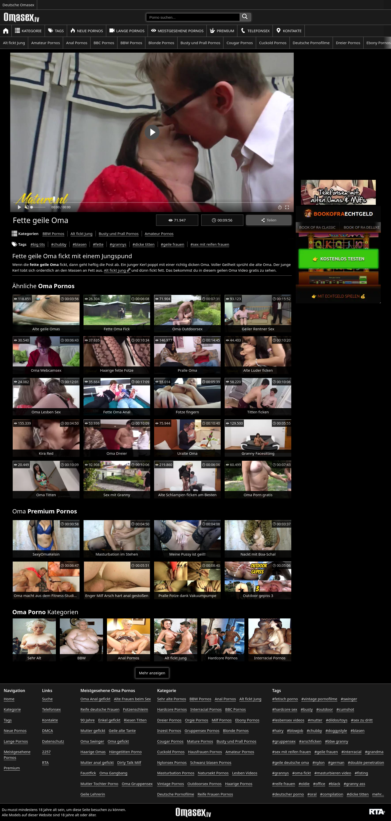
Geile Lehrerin (93, 794)
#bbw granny (336, 741)
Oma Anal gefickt (95, 698)
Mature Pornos (200, 741)
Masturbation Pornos (175, 772)
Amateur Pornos (45, 42)
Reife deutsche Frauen (100, 709)
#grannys (118, 244)
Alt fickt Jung (14, 42)
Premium (222, 30)
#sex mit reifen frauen (210, 244)
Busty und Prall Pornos (200, 42)
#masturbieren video (332, 772)
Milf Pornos (222, 719)
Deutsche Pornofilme (311, 42)
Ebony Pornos (247, 719)
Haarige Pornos (238, 783)
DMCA (47, 730)
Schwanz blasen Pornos (210, 762)
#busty (307, 709)
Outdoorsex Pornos (205, 783)
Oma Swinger (92, 741)
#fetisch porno (285, 698)
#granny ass (354, 783)
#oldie (303, 783)
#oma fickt (301, 772)
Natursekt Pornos (213, 772)
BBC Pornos (104, 42)
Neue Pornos (86, 30)
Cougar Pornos (239, 42)
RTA (45, 762)
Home (9, 698)
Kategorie (28, 30)
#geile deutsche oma (290, 762)
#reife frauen (283, 783)
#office (319, 783)
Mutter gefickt (93, 730)
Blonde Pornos (161, 42)
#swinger (349, 698)
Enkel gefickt (109, 719)
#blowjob (295, 730)
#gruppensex (284, 741)
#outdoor (324, 709)
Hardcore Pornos (172, 709)
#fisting (361, 772)
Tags (56, 30)
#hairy (278, 730)
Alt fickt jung (115, 270)
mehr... (378, 794)
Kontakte (288, 30)
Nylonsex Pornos (172, 762)
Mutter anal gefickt (97, 762)
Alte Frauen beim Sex (132, 698)
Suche (47, 698)
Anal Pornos (76, 42)
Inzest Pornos (169, 730)
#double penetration (366, 762)
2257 (46, 751)
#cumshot (345, 709)
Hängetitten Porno (125, 751)
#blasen (80, 244)
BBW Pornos (131, 42)
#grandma (374, 751)
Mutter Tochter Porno (99, 783)
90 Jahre (88, 719)
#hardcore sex (284, 709)
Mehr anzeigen (152, 672)
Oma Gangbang (113, 772)
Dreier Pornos (348, 42)
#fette (98, 244)
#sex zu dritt (362, 719)
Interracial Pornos (206, 709)
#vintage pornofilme (319, 698)
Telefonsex (255, 30)
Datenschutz (53, 741)
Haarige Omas (93, 751)
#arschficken (310, 741)
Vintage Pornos (170, 783)
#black (334, 783)
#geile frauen (172, 244)
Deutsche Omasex (18, 4)
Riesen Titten (135, 719)
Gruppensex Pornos (202, 730)
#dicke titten (144, 244)
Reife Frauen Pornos (215, 794)
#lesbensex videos (288, 719)
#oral (312, 794)
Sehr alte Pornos (171, 698)
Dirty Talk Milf (129, 762)
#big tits (37, 244)
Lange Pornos (126, 30)
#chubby (58, 244)
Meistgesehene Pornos (177, 30)
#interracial (351, 751)
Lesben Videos (244, 772)
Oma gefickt (118, 741)
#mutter (315, 719)
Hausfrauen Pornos (205, 751)
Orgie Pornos (196, 719)
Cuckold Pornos (273, 42)
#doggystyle (336, 730)
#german (336, 762)
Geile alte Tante (122, 730)
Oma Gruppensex (137, 783)
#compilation (331, 794)
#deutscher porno (288, 794)
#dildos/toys (337, 719)
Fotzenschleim (135, 709)
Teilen (268, 220)
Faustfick (88, 772)
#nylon (318, 762)
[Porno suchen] (193, 17)
